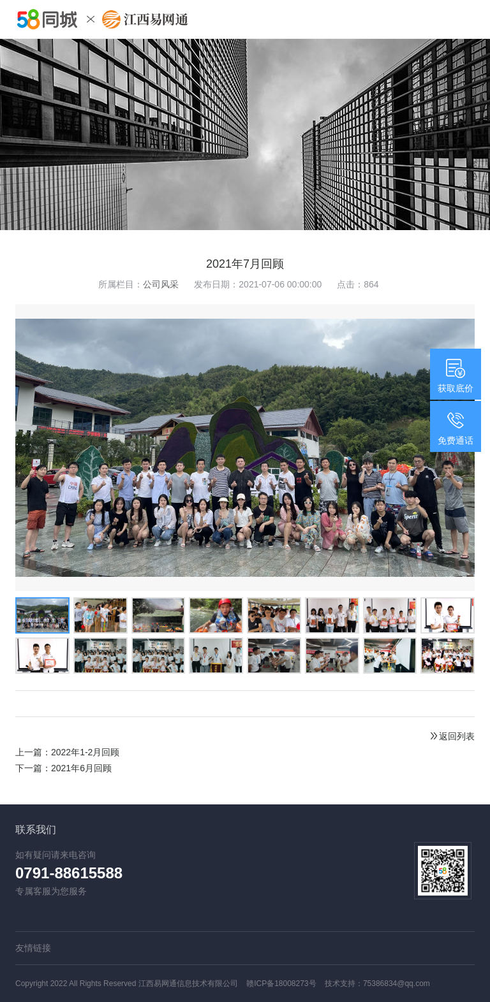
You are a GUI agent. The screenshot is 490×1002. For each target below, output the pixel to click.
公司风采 (161, 284)
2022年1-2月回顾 (85, 752)
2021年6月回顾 (81, 768)
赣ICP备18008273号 (281, 983)
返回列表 (452, 736)
